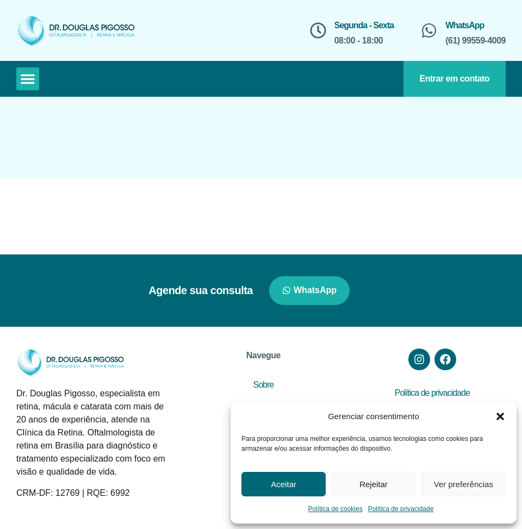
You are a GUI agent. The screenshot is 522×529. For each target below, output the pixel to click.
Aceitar (283, 484)
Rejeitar (373, 484)
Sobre (263, 384)
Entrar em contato (454, 78)
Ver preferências (463, 484)
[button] (500, 416)
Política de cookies (335, 509)
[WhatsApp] (429, 30)
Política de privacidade (401, 509)
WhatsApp (464, 25)
